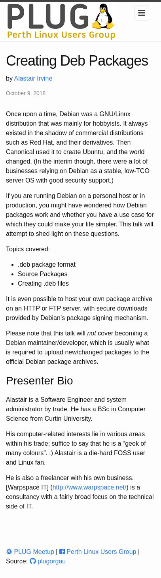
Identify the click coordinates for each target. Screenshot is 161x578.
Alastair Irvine (33, 78)
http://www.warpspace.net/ (90, 487)
